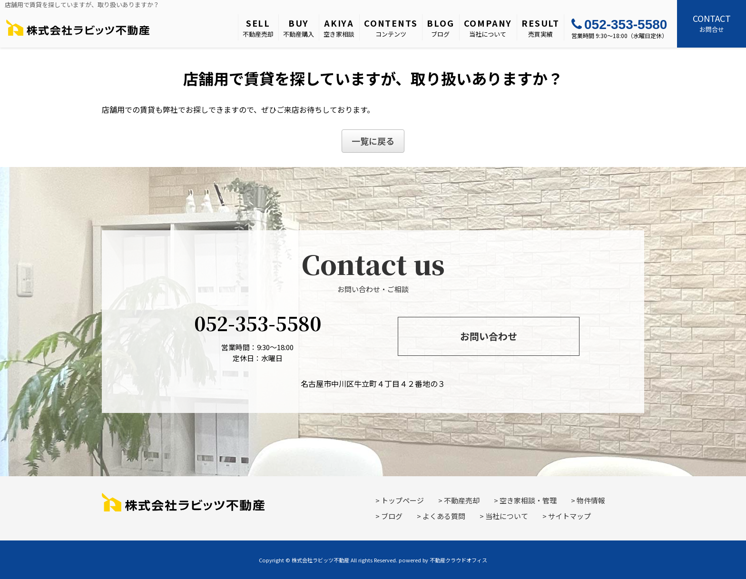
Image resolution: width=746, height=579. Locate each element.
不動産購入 (298, 28)
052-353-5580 (619, 24)
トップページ (402, 500)
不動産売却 (258, 28)
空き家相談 (339, 28)
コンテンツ (390, 28)
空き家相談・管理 (528, 500)
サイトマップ (569, 516)
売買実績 (540, 28)
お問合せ (711, 23)
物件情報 (591, 500)
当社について (488, 28)
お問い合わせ (488, 336)
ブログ (440, 28)
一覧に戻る (373, 141)
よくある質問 (443, 516)
